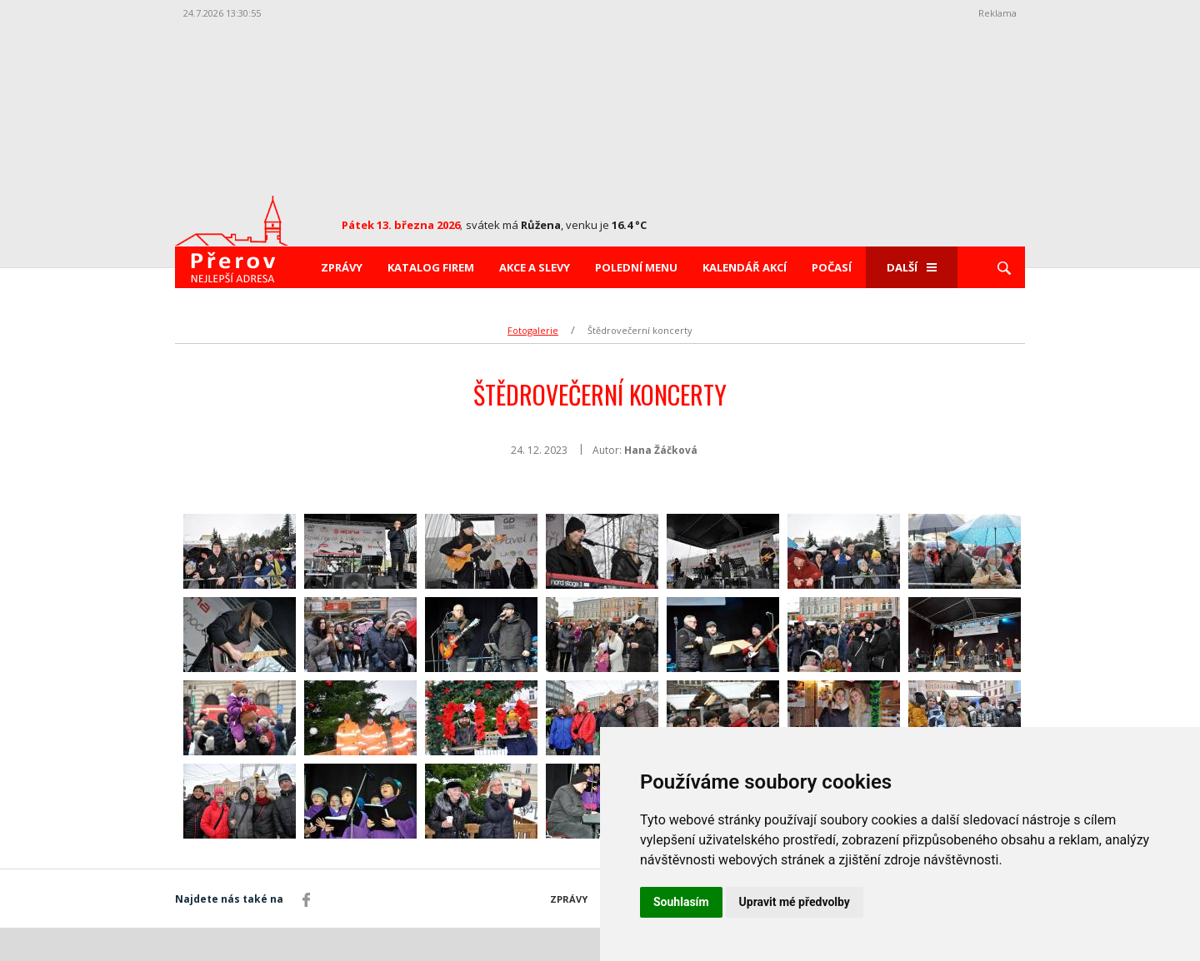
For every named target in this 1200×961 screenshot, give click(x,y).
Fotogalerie (533, 330)
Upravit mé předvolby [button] (794, 902)
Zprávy (341, 267)
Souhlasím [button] (681, 902)
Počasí (832, 267)
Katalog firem (431, 267)
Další (912, 267)
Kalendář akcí (744, 267)
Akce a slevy (534, 267)
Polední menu (636, 267)
